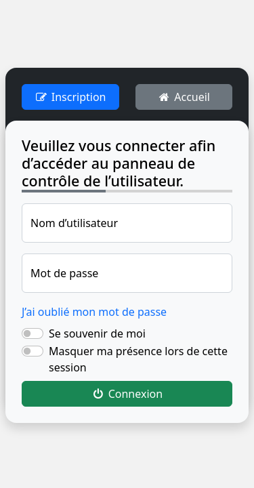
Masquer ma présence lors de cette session (138, 359)
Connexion (127, 393)
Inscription (70, 96)
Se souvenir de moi (97, 333)
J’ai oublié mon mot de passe (94, 311)
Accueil (184, 96)
